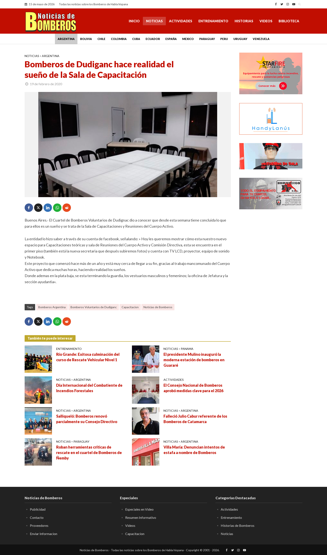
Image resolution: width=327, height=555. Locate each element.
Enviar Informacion (43, 534)
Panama (187, 349)
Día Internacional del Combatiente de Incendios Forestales (89, 388)
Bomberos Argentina (52, 307)
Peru (224, 39)
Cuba (136, 39)
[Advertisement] (270, 281)
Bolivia (86, 39)
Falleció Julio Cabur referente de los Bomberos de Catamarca (195, 419)
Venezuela (261, 39)
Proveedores (39, 525)
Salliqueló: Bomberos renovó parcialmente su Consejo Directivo (86, 419)
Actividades (180, 21)
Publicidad (37, 509)
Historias (244, 21)
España (171, 39)
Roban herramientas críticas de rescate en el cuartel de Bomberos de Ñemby (89, 452)
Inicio (134, 21)
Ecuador (153, 39)
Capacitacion (130, 307)
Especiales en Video (139, 509)
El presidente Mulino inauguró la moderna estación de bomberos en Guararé (194, 360)
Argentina (66, 39)
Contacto (37, 517)
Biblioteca (289, 21)
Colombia (119, 39)
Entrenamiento (213, 21)
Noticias (154, 21)
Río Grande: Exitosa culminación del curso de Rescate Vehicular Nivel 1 (88, 357)
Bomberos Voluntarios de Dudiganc (93, 307)
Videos (265, 21)
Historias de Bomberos (237, 525)
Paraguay (207, 39)
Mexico (188, 39)
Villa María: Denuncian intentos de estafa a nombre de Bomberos (194, 450)
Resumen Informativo (140, 517)
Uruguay (240, 39)
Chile (101, 39)
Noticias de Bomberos (158, 307)
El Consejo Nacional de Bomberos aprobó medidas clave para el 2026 (193, 388)
